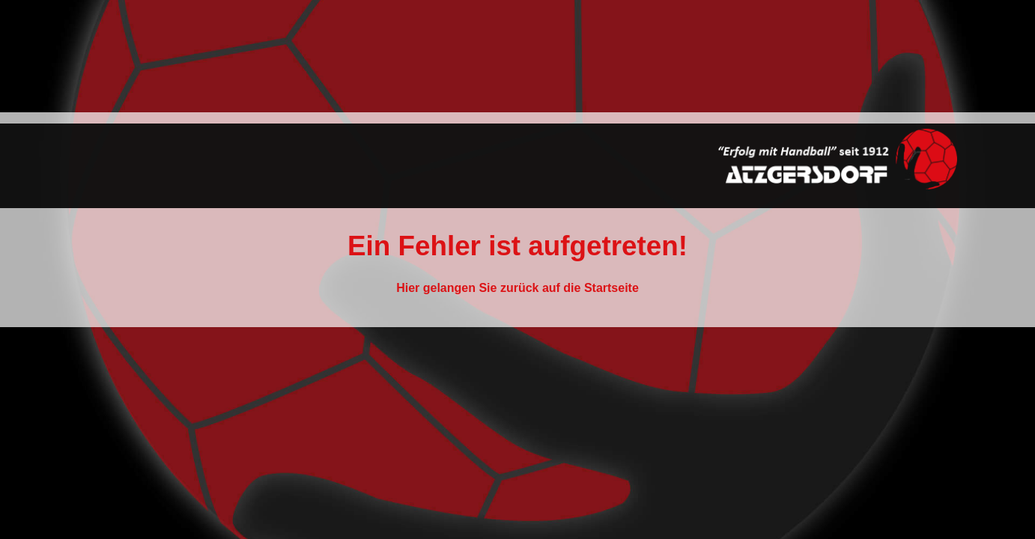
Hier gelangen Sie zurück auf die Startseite (517, 287)
